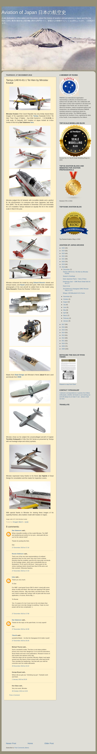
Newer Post (11, 743)
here (32, 122)
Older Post (49, 743)
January (66, 321)
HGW (19, 377)
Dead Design (19, 375)
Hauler (22, 285)
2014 (63, 332)
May (64, 310)
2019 (63, 264)
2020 (63, 261)
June (65, 307)
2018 (63, 267)
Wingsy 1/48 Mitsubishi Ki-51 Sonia (74, 293)
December (66, 269)
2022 (63, 256)
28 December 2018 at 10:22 (20, 666)
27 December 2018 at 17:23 (20, 571)
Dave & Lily (66, 286)
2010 (63, 343)
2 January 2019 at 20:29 (19, 679)
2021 (63, 259)
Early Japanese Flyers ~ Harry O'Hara (74, 279)
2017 (63, 324)
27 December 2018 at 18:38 (20, 629)
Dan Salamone (17, 530)
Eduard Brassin (39, 283)
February (66, 318)
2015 (63, 330)
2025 (63, 248)
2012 (63, 338)
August (65, 302)
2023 (63, 253)
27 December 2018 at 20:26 (20, 640)
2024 (63, 250)
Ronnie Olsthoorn (18, 554)
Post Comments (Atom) (22, 747)
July (64, 304)
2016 (63, 327)
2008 (63, 349)
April (64, 313)
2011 (63, 340)
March (65, 315)
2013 (63, 335)
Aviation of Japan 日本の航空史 (34, 12)
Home (30, 743)
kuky (13, 577)
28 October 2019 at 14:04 (20, 691)
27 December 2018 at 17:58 (20, 613)
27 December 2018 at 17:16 (20, 547)
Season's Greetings (69, 276)
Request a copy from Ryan (68, 384)
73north (14, 635)
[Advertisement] (36, 721)
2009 (63, 346)
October (66, 299)
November (66, 296)
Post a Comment (14, 695)
